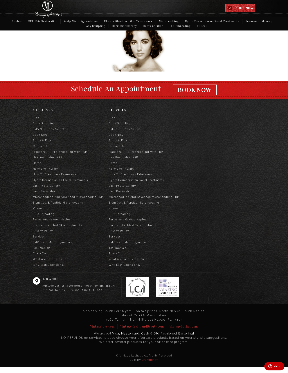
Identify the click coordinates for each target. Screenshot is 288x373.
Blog (36, 118)
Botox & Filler (153, 26)
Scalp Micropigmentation (81, 21)
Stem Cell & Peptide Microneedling (58, 206)
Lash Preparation (45, 194)
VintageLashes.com (184, 332)
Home (37, 165)
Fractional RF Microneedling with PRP (60, 153)
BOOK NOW (244, 8)
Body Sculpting (94, 26)
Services (39, 241)
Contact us (40, 147)
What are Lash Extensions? (52, 265)
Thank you (40, 259)
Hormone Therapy (124, 26)
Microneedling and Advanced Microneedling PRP (68, 200)
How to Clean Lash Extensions (54, 176)
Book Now (194, 90)
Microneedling (169, 21)
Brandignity (150, 365)
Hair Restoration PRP (47, 159)
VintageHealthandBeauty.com (142, 332)
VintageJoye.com (102, 332)
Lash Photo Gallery (46, 188)
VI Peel (202, 26)
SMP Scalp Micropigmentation (54, 247)
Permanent (259, 21)
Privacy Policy (43, 235)
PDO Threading (180, 26)
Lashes (17, 21)
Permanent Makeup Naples (52, 223)
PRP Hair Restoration (42, 21)
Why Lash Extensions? (49, 270)
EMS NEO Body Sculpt (48, 130)
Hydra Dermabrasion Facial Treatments (212, 21)
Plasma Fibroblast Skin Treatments (128, 21)
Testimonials (42, 253)
